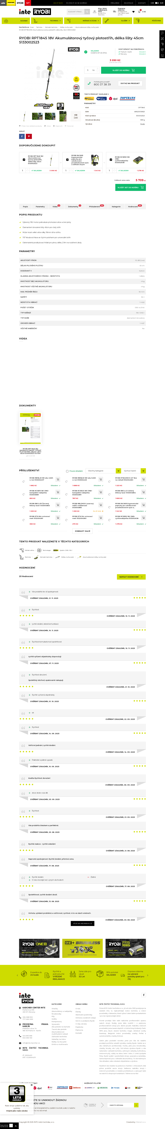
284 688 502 (28, 1017)
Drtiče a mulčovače (60, 1044)
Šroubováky (56, 1014)
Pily (53, 1016)
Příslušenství (96, 206)
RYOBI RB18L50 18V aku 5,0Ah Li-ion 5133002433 (84, 479)
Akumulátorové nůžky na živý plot (87, 27)
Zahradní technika (51, 27)
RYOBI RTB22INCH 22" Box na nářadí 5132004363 (126, 479)
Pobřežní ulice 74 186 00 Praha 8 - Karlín (35, 1027)
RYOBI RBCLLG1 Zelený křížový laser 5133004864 (125, 492)
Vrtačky (55, 1008)
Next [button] (148, 975)
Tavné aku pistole (59, 1029)
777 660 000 (28, 1019)
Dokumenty (74, 206)
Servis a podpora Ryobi (85, 1021)
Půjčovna (148, 21)
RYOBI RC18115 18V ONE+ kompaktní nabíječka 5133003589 (39, 493)
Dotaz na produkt (130, 83)
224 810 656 (27, 1036)
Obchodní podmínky (84, 1015)
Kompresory (57, 1021)
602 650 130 (27, 1038)
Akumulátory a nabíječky (62, 1011)
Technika (47, 21)
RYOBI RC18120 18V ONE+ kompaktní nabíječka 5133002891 (82, 493)
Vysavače (56, 1024)
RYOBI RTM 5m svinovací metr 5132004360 (82, 517)
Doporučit (57, 126)
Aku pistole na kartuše (61, 1027)
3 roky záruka (81, 1024)
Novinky (16, 21)
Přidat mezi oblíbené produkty (30, 126)
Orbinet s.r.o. (141, 1122)
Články (78, 1012)
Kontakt (79, 1033)
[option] (50, 74)
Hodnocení (135, 206)
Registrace (128, 3)
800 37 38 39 (102, 84)
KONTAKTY (142, 3)
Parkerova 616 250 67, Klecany (34, 1010)
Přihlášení (115, 3)
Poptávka (79, 1027)
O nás (78, 1008)
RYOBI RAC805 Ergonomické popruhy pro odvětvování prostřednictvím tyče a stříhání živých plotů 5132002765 (80, 160)
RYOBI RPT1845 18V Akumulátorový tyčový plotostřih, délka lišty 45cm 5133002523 (47, 30)
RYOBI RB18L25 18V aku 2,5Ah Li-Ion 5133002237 (41, 479)
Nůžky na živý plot (66, 27)
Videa (56, 206)
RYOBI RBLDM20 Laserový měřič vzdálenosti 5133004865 (83, 505)
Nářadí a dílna (82, 21)
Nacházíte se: (24, 27)
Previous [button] (17, 975)
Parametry (40, 207)
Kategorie (116, 207)
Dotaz (47, 126)
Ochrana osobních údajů (86, 1018)
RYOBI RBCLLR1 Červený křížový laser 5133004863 (40, 504)
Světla (54, 1019)
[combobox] (103, 470)
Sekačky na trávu (59, 1039)
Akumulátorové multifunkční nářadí (60, 1033)
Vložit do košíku (124, 70)
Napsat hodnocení (132, 577)
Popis (25, 207)
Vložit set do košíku (131, 187)
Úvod (32, 27)
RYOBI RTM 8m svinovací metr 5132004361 (40, 517)
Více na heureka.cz (82, 923)
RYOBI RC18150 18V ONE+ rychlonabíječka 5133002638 (122, 159)
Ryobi (142, 124)
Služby (117, 21)
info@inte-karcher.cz (31, 1043)
